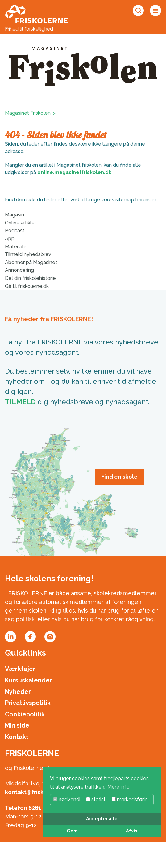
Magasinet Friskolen (28, 113)
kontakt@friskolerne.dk (37, 792)
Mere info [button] (118, 787)
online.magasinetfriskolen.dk (74, 172)
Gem (72, 830)
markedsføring (131, 799)
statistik (97, 799)
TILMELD (20, 402)
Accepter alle (102, 818)
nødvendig (68, 799)
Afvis (131, 830)
